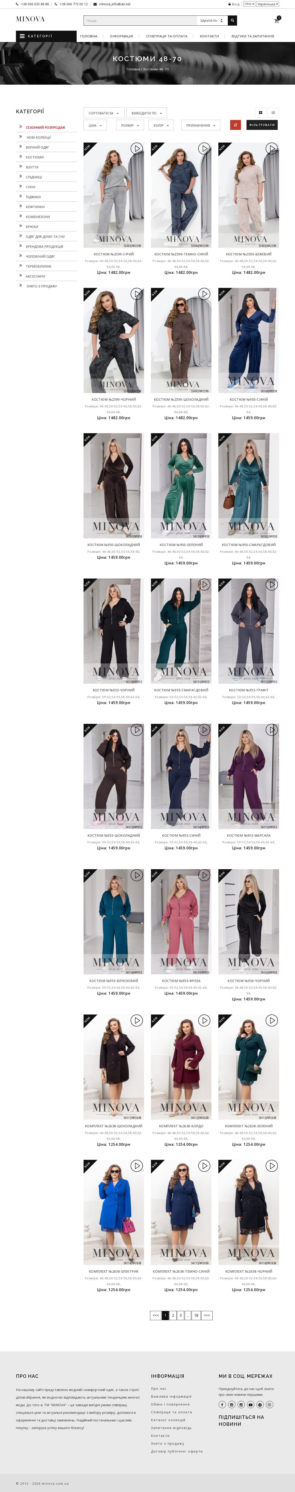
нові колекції (33, 137)
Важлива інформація (171, 1396)
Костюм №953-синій (181, 835)
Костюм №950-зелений (181, 545)
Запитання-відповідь (171, 1428)
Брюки (27, 226)
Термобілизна (33, 266)
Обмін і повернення (170, 1404)
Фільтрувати (262, 125)
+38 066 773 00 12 (73, 4)
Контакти (209, 36)
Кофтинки (30, 206)
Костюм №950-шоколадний (113, 545)
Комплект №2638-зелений (248, 1126)
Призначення (200, 125)
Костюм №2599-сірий (114, 254)
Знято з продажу (36, 285)
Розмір (130, 125)
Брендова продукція (39, 246)
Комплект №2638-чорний (249, 1271)
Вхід (234, 4)
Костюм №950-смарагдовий (248, 545)
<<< (156, 1315)
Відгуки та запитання (253, 36)
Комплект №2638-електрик (113, 1271)
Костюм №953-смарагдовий (181, 690)
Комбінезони (33, 216)
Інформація (121, 36)
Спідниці (29, 176)
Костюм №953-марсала (249, 835)
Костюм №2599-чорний (113, 399)
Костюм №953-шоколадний (113, 835)
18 (196, 1315)
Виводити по (147, 113)
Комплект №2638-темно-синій (181, 1271)
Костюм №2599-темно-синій (181, 254)
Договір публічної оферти (177, 1451)
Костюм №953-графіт (249, 690)
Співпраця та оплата (166, 36)
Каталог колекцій (168, 1420)
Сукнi (25, 186)
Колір (161, 125)
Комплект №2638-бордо (181, 1126)
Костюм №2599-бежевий (249, 254)
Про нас (159, 1388)
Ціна (95, 125)
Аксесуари (30, 275)
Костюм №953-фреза (181, 981)
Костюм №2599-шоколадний (181, 399)
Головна (88, 36)
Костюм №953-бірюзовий (113, 981)
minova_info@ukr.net (114, 4)
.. (188, 1315)
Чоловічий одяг (35, 256)
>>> (207, 1315)
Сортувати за (104, 113)
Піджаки (28, 196)
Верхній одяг (32, 146)
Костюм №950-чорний (249, 981)
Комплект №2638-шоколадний (114, 1128)
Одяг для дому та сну (40, 236)
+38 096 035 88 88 (34, 4)
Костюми (30, 156)
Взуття (27, 166)
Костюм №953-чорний (114, 690)
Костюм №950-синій (249, 399)
